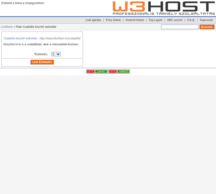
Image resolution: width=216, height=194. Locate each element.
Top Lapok (155, 20)
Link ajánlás (93, 20)
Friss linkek (113, 20)
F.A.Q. (191, 20)
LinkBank (7, 26)
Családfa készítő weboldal (20, 38)
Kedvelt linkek (135, 20)
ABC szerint (175, 20)
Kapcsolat (206, 20)
